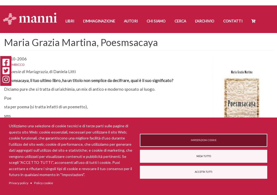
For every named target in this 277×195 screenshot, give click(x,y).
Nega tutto (203, 156)
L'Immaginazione (99, 21)
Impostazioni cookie (203, 140)
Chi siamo (156, 21)
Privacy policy (18, 183)
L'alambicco (14, 65)
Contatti (232, 21)
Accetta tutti (203, 172)
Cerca (180, 21)
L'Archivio (204, 21)
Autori (131, 21)
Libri (69, 21)
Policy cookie (43, 183)
